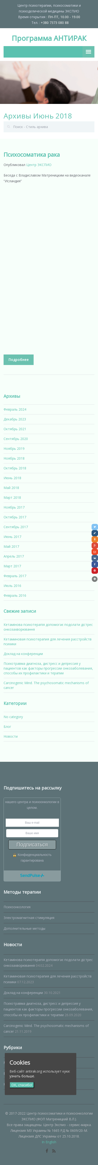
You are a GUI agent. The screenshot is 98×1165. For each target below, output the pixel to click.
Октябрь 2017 (15, 517)
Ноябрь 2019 (14, 448)
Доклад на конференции (23, 653)
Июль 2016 (12, 585)
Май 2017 (11, 546)
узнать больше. (22, 1076)
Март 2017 (12, 566)
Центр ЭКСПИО (39, 164)
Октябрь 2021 (15, 429)
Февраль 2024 (15, 409)
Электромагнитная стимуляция (29, 917)
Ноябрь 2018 (14, 458)
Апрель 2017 (14, 556)
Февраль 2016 (15, 595)
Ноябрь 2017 (14, 507)
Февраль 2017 (15, 576)
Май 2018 (11, 487)
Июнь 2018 (12, 478)
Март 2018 (12, 497)
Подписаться (32, 845)
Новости (11, 736)
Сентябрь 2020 (16, 438)
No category (13, 716)
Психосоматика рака (32, 154)
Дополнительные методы (24, 928)
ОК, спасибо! (21, 1085)
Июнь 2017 (12, 536)
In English (49, 1142)
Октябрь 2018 (15, 468)
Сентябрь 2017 (16, 527)
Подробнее (18, 359)
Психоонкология (17, 907)
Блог (7, 726)
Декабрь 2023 (15, 419)
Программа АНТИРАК (49, 38)
